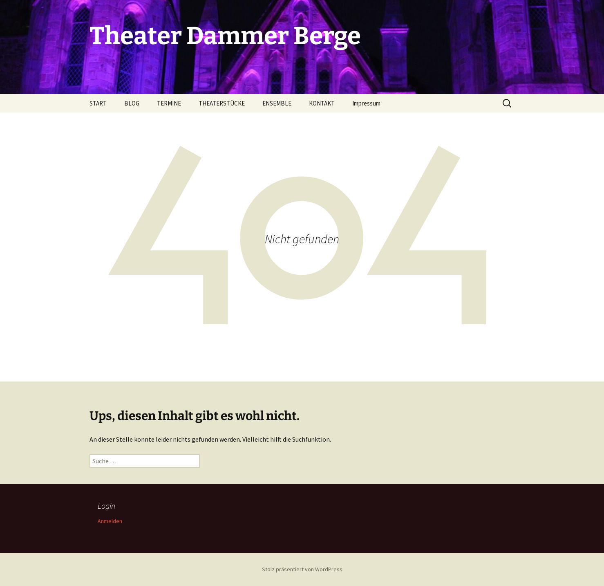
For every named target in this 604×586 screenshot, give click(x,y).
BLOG (131, 103)
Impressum (366, 103)
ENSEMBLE (276, 103)
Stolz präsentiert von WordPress (302, 569)
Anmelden (110, 521)
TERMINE (169, 103)
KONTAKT (322, 103)
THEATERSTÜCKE (222, 103)
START (98, 103)
